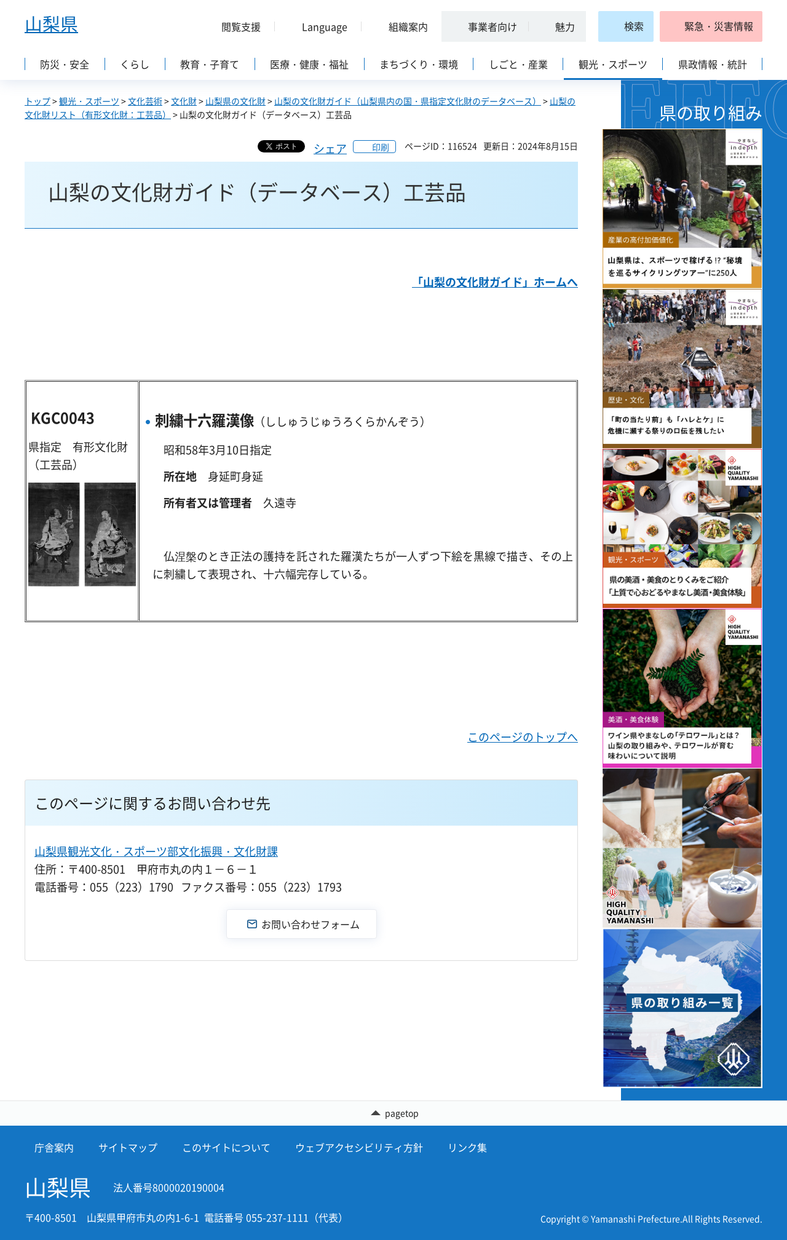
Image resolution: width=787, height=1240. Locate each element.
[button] (236, 26)
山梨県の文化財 (235, 101)
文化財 (184, 101)
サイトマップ (127, 1147)
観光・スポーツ (89, 101)
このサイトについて (226, 1147)
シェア (330, 148)
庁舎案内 (54, 1147)
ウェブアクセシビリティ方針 (359, 1147)
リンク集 (467, 1147)
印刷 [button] (380, 147)
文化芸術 (145, 101)
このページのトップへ (522, 737)
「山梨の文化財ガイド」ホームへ (495, 282)
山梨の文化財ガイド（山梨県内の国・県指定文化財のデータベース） (407, 101)
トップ (37, 101)
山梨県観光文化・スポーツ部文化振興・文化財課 (156, 851)
